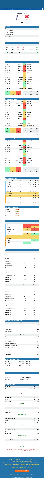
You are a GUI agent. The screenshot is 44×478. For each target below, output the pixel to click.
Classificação (10, 9)
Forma (23, 9)
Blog (37, 9)
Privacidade (16, 474)
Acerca (27, 474)
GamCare (30, 467)
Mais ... (37, 134)
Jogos (2, 9)
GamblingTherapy (22, 467)
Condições (23, 474)
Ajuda (11, 474)
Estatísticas (31, 9)
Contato (32, 474)
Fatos (17, 9)
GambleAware (15, 467)
